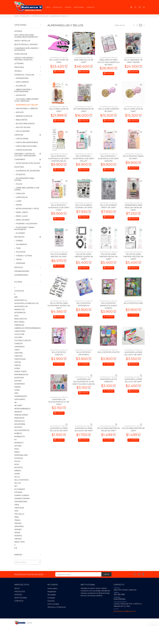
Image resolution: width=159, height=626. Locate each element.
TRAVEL (17, 520)
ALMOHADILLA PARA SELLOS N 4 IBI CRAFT (84, 432)
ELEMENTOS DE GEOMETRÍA (27, 171)
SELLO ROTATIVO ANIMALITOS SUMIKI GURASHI (108, 307)
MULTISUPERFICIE (21, 430)
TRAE (16, 517)
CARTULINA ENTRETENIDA (26, 142)
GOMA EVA (19, 194)
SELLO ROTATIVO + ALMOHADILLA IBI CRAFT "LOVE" (58, 208)
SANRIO (17, 471)
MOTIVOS (18, 427)
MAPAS (18, 205)
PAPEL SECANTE (22, 220)
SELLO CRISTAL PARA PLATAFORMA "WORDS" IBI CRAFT (59, 307)
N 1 (15, 440)
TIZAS (17, 248)
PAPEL (17, 452)
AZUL (16, 316)
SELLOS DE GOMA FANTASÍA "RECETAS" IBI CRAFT (133, 258)
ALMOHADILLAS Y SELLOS (58, 16)
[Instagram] (139, 574)
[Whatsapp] (134, 574)
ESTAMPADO (19, 384)
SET (15, 486)
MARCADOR (19, 418)
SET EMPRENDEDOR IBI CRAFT (84, 110)
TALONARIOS (20, 244)
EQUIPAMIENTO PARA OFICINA (24, 179)
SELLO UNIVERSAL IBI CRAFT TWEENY (133, 61)
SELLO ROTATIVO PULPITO (108, 354)
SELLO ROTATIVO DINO (133, 305)
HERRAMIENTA (20, 396)
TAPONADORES (20, 502)
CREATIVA (18, 356)
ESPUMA (18, 381)
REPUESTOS (27, 237)
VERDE (17, 533)
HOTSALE (18, 31)
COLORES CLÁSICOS (22, 340)
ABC (16, 297)
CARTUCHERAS (21, 139)
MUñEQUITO (19, 437)
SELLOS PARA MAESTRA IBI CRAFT (133, 432)
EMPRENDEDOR (21, 375)
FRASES (17, 387)
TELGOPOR (19, 252)
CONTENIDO (19, 347)
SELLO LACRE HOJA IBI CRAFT (133, 110)
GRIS (16, 393)
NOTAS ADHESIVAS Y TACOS (26, 209)
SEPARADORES (21, 78)
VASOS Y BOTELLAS (22, 41)
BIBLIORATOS (20, 120)
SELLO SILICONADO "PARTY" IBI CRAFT (108, 207)
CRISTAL (17, 362)
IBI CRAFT (18, 406)
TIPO (16, 511)
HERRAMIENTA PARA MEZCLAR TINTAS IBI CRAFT (133, 208)
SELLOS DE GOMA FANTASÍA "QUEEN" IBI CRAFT (83, 258)
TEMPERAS (19, 263)
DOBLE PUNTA (20, 371)
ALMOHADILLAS (21, 306)
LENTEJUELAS (21, 197)
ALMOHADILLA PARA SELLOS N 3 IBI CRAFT (59, 432)
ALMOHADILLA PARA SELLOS (26, 303)
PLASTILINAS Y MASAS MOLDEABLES (24, 228)
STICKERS (18, 492)
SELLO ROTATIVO (21, 480)
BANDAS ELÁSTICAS (23, 116)
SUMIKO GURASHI (21, 495)
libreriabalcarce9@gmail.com (125, 611)
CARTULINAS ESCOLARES (25, 146)
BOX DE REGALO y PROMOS (26, 44)
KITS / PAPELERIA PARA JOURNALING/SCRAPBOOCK (26, 36)
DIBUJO (17, 365)
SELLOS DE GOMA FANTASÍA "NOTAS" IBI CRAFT (108, 258)
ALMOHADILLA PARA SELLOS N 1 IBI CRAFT (133, 355)
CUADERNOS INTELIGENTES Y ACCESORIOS (26, 49)
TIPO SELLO (19, 514)
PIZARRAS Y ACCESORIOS (25, 224)
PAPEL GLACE (20, 216)
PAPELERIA (27, 67)
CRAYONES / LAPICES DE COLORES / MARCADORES (27, 155)
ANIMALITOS (19, 310)
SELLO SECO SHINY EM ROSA (58, 61)
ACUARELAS (20, 86)
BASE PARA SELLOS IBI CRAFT (83, 61)
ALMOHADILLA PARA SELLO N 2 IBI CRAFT (133, 383)
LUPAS (17, 201)
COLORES (18, 337)
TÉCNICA (27, 71)
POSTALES (18, 458)
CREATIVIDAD (20, 359)
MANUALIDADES (21, 415)
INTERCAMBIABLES (22, 409)
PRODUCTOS (24, 16)
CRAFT (17, 350)
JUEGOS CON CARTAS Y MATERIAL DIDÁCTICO (23, 59)
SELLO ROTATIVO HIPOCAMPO (84, 355)
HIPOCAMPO (19, 399)
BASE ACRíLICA (20, 319)
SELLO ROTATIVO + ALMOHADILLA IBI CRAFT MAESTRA (108, 159)
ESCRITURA (27, 167)
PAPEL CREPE (21, 212)
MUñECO (18, 433)
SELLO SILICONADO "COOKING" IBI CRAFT (83, 207)
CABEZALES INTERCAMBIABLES (27, 328)
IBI (15, 402)
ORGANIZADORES (21, 271)
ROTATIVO (18, 468)
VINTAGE (18, 539)
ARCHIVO (19, 112)
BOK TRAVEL (19, 322)
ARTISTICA (27, 267)
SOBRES (18, 241)
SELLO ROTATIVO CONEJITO (59, 355)
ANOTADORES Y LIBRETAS (26, 109)
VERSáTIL (18, 536)
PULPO (17, 461)
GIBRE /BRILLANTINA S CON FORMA (26, 189)
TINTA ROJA (19, 508)
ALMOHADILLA (20, 300)
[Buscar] (135, 7)
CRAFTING (18, 353)
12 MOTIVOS (19, 291)
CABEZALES (19, 325)
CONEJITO (18, 344)
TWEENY (18, 523)
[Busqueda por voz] (131, 7)
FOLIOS (18, 184)
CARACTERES (19, 331)
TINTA (16, 505)
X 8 (15, 548)
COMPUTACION (20, 54)
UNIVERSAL (19, 526)
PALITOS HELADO (22, 127)
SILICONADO (19, 489)
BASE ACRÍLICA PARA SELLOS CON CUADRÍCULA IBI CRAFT (108, 62)
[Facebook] (143, 574)
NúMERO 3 (18, 443)
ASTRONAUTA (20, 313)
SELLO (17, 477)
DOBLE (17, 368)
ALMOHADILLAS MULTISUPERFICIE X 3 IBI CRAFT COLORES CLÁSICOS (83, 384)
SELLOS (17, 483)
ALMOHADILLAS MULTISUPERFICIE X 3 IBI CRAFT (58, 404)
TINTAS (18, 259)
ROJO (16, 464)
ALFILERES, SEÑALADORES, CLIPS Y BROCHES (26, 100)
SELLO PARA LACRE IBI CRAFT (58, 110)
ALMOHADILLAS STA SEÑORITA (108, 383)
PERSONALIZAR (21, 455)
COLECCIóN (19, 334)
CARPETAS (27, 135)
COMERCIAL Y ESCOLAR (39, 16)
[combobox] (27, 562)
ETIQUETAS (19, 175)
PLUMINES (19, 233)
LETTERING (19, 64)
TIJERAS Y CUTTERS (23, 256)
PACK (16, 449)
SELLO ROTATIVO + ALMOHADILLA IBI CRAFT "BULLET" (83, 159)
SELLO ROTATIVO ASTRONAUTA (84, 306)
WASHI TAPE (19, 542)
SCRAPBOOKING (27, 275)
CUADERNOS (27, 159)
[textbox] (27, 562)
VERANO (18, 530)
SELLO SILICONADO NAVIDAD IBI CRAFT (59, 257)
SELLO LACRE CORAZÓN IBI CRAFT (108, 110)
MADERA (18, 412)
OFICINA (17, 446)
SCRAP (17, 474)
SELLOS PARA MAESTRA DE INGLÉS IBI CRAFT (108, 432)
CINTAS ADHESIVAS (23, 150)
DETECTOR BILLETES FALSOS (27, 163)
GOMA (17, 390)
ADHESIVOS (20, 95)
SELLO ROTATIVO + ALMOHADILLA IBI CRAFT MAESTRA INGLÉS (58, 159)
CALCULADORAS (22, 131)
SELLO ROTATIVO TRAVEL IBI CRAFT (133, 158)
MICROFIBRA (19, 424)
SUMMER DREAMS (22, 499)
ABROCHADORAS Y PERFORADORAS (23, 91)
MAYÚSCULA (19, 421)
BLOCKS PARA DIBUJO (24, 124)
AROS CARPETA (21, 82)
